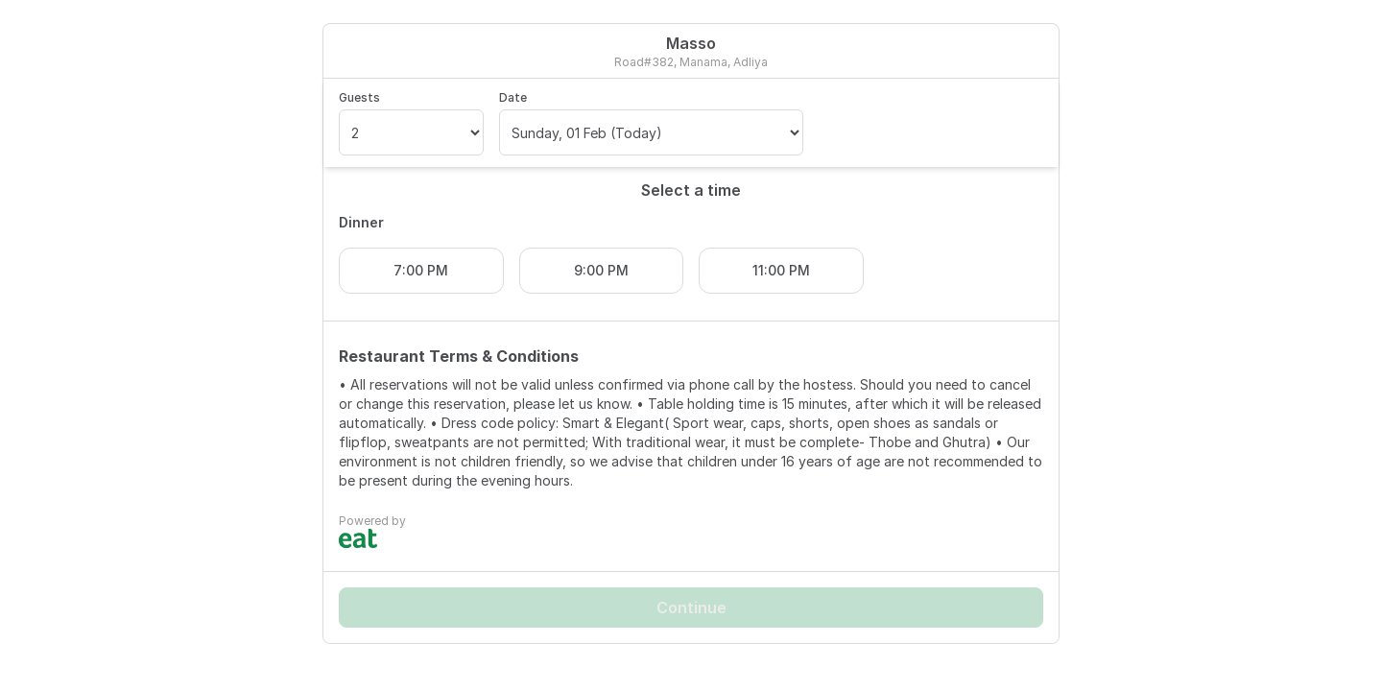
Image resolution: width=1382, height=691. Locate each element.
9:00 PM (601, 270)
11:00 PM (781, 270)
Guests (359, 97)
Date (513, 97)
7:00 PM (420, 270)
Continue (691, 607)
